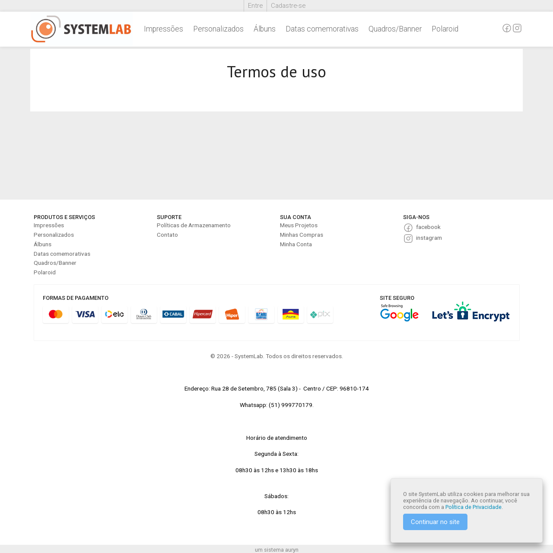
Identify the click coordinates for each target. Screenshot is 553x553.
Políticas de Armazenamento (194, 225)
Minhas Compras (301, 234)
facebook (428, 226)
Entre (255, 6)
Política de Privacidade (473, 507)
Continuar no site (435, 522)
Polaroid (445, 29)
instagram (429, 237)
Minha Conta (296, 244)
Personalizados (218, 29)
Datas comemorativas (322, 29)
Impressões (163, 29)
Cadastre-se (288, 6)
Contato (167, 234)
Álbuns (265, 29)
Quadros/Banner (395, 29)
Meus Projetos (299, 225)
